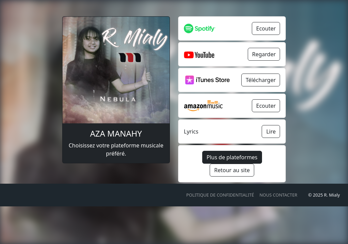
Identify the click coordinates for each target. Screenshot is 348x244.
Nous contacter (278, 195)
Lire (271, 131)
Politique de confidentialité (220, 195)
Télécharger (261, 80)
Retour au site (232, 170)
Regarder (264, 54)
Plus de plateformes (232, 157)
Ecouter (266, 28)
